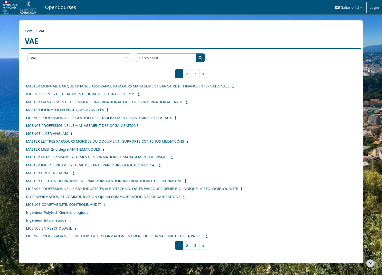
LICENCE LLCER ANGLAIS (58, 133)
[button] (348, 7)
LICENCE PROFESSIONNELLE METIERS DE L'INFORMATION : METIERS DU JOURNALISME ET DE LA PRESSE (125, 235)
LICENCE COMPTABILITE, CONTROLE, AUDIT (74, 204)
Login (374, 7)
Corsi (39, 30)
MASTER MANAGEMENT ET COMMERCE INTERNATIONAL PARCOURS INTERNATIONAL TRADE (115, 101)
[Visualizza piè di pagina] (370, 263)
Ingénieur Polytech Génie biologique (68, 212)
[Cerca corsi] (177, 57)
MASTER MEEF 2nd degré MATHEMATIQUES (74, 149)
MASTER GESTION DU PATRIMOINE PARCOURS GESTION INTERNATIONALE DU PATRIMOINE (115, 180)
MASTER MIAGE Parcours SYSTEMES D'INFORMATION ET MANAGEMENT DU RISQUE (108, 157)
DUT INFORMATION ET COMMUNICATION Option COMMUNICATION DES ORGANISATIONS (114, 196)
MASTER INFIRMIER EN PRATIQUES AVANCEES (76, 109)
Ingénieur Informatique (57, 220)
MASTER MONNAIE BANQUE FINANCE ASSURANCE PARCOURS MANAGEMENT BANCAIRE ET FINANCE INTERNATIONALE (138, 86)
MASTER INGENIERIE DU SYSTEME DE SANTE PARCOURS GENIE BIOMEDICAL (102, 165)
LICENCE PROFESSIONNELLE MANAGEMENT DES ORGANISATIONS (93, 125)
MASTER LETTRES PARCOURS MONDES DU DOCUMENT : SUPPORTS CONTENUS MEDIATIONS (116, 141)
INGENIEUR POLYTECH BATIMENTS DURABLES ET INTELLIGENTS (91, 93)
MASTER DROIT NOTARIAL (59, 172)
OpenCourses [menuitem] (60, 7)
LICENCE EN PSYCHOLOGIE (60, 228)
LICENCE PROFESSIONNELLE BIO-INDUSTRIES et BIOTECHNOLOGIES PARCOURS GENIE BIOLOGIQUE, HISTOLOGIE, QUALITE (143, 188)
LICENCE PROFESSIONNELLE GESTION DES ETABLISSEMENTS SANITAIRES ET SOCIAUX (109, 117)
